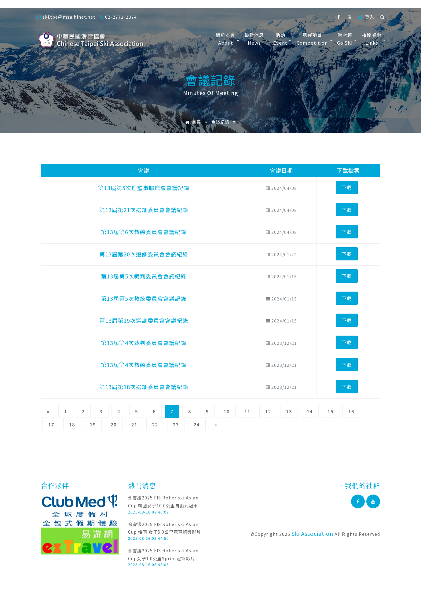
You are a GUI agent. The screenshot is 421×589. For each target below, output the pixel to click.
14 (310, 411)
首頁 (192, 122)
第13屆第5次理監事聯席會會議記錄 (143, 188)
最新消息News (255, 38)
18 (72, 424)
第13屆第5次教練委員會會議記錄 (143, 298)
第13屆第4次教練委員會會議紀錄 (143, 365)
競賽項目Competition (314, 38)
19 (93, 424)
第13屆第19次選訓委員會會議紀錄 (143, 320)
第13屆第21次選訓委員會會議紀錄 (143, 210)
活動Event (282, 38)
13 (289, 411)
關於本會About (227, 38)
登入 (366, 17)
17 (51, 424)
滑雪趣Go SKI (346, 38)
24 (197, 424)
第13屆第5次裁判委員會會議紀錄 (143, 276)
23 (176, 424)
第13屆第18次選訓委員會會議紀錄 (143, 387)
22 (155, 424)
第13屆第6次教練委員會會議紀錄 (143, 232)
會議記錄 (220, 122)
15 (331, 411)
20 (114, 424)
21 (134, 424)
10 (227, 411)
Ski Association (312, 533)
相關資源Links (373, 38)
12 (268, 411)
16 (351, 411)
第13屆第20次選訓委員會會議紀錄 (143, 254)
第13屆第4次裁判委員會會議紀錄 (143, 343)
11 (247, 411)
